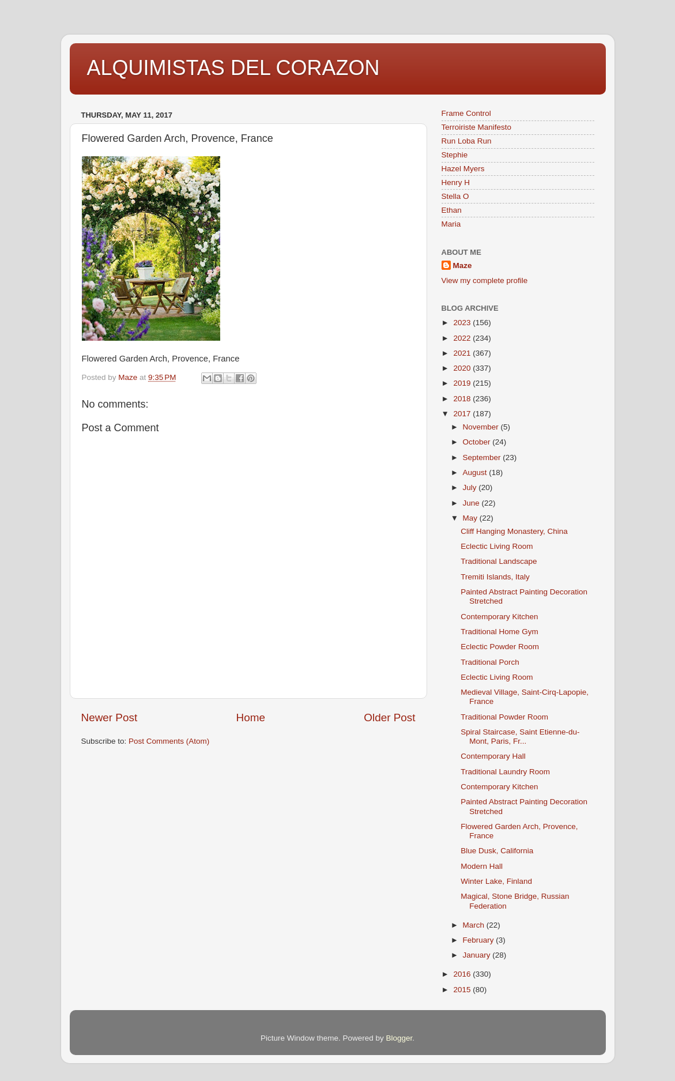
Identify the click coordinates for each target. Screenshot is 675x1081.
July (471, 487)
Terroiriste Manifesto (477, 127)
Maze (462, 265)
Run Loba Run (467, 141)
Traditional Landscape (499, 561)
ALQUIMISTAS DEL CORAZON (233, 68)
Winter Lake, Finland (496, 881)
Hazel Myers (463, 168)
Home (250, 717)
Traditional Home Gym (499, 631)
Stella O (455, 196)
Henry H (456, 182)
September (483, 457)
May (471, 518)
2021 (463, 353)
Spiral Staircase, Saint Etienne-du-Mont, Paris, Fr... (520, 736)
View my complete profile (485, 280)
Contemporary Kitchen (499, 616)
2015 (463, 989)
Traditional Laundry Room (505, 771)
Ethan (452, 210)
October (478, 442)
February (479, 940)
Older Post (389, 717)
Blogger (399, 1038)
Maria (451, 224)
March (475, 925)
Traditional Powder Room (504, 717)
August (476, 472)
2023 (463, 322)
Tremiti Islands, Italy (495, 576)
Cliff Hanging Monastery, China (514, 531)
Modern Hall (482, 866)
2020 (463, 368)
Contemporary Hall (493, 756)
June (472, 503)
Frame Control (466, 113)
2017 (463, 413)
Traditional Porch (490, 662)
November (482, 427)
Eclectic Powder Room (500, 646)
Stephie (455, 154)
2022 (463, 338)
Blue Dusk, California (497, 850)
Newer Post (109, 717)
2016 (463, 974)
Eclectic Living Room (497, 546)
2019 (463, 383)
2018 (463, 398)
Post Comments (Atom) (169, 741)
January (478, 955)
